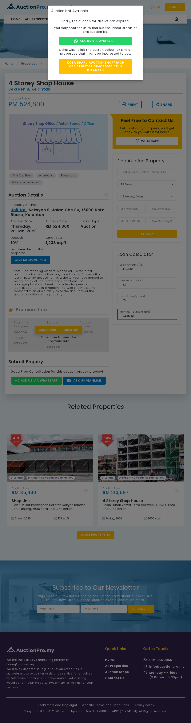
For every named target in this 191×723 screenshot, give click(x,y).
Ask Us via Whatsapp (95, 41)
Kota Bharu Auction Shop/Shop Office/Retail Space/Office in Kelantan (95, 66)
